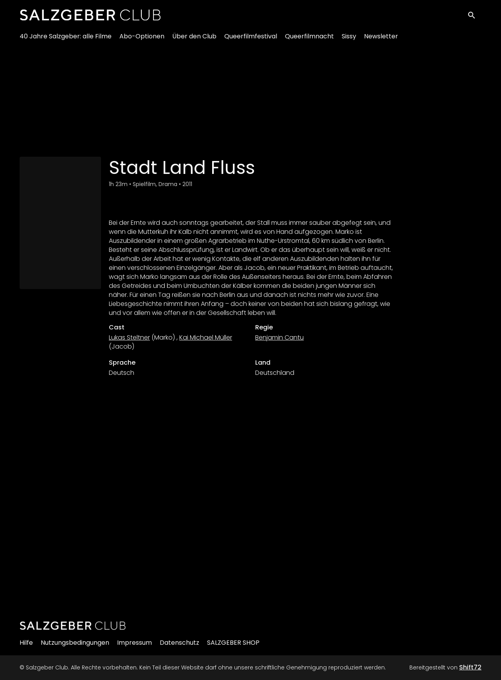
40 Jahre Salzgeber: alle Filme (66, 39)
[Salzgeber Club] (73, 625)
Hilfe (26, 642)
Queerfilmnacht (309, 39)
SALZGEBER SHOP (233, 642)
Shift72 (470, 667)
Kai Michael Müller (205, 337)
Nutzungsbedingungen (75, 642)
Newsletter (381, 39)
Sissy (349, 39)
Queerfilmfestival (250, 39)
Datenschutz (179, 642)
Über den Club (194, 39)
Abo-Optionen (141, 39)
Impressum (134, 642)
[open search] (474, 16)
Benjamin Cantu (279, 337)
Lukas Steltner (129, 337)
